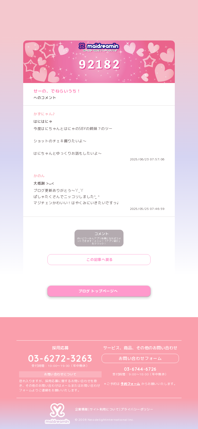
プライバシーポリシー (137, 409)
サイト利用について (104, 409)
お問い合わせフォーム (140, 358)
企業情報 (81, 409)
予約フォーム (130, 384)
